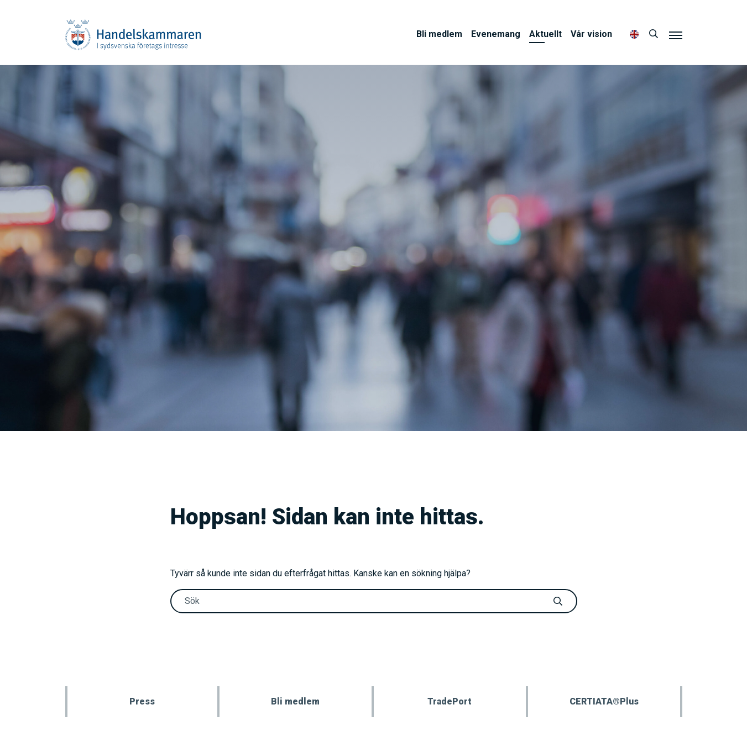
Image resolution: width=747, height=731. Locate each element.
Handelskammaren (133, 34)
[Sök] (653, 34)
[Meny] (676, 35)
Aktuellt (545, 34)
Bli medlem (439, 34)
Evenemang (495, 34)
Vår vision (591, 34)
